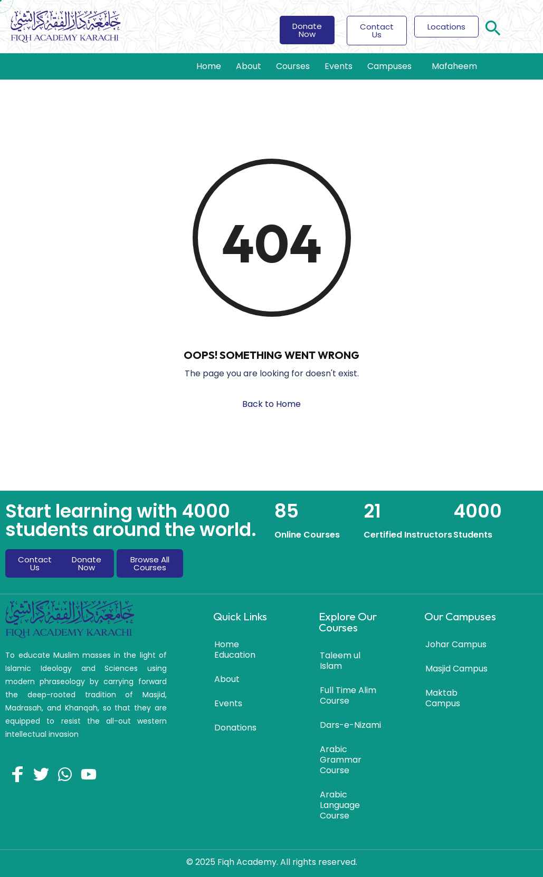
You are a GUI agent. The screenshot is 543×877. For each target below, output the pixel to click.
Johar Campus (456, 644)
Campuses (392, 66)
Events (339, 66)
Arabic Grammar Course (340, 759)
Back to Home (271, 404)
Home (208, 66)
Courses (293, 66)
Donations (235, 728)
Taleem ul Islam (340, 660)
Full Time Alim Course (348, 695)
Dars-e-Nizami (350, 725)
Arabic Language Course (340, 805)
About (248, 66)
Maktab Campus (442, 698)
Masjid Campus (456, 668)
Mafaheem (454, 66)
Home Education (234, 649)
